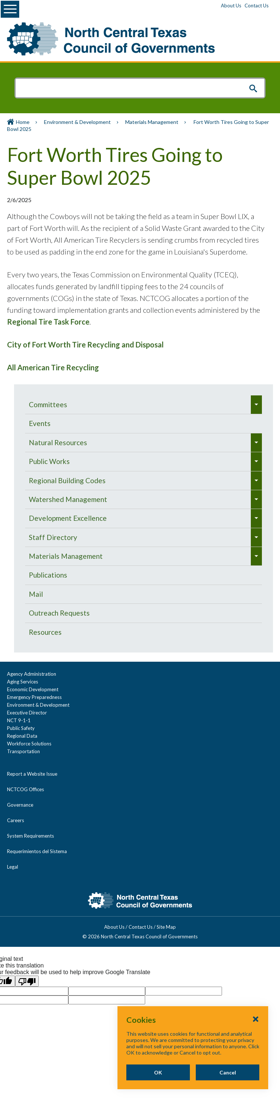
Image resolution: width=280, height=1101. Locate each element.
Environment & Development (77, 122)
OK (158, 1072)
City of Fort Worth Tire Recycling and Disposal (85, 344)
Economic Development (32, 689)
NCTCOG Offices (25, 789)
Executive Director (27, 713)
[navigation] (143, 518)
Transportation (23, 751)
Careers (15, 820)
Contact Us (257, 5)
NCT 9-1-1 (19, 720)
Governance (20, 805)
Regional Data (22, 736)
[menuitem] (138, 404)
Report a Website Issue (32, 774)
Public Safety (21, 728)
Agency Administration (31, 674)
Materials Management (151, 122)
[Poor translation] (27, 981)
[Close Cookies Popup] (255, 1018)
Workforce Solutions (29, 744)
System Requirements (30, 836)
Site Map (166, 927)
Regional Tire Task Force (48, 321)
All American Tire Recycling (53, 367)
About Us (231, 5)
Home (23, 122)
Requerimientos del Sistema (37, 851)
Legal (12, 867)
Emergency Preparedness (34, 697)
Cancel (227, 1072)
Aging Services (22, 682)
